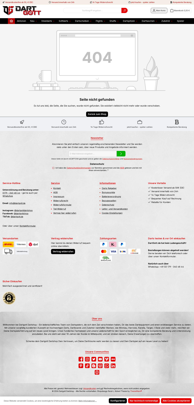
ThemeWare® (136, 391)
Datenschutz (108, 204)
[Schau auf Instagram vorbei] (87, 359)
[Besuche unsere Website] (97, 372)
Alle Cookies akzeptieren (176, 400)
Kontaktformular (28, 226)
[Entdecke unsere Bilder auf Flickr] (113, 359)
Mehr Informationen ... (88, 401)
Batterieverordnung (111, 196)
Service (55, 183)
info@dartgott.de (17, 203)
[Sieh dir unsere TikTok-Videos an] (87, 366)
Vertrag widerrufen (63, 251)
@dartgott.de (17, 216)
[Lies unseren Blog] (100, 366)
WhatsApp (8, 196)
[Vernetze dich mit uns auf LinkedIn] (113, 366)
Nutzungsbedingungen (133, 159)
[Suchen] (124, 10)
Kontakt (57, 188)
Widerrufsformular (62, 204)
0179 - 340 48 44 (11, 193)
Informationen (108, 183)
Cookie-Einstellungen (112, 213)
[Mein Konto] (159, 10)
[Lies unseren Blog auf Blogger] (94, 366)
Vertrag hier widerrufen (64, 213)
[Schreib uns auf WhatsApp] (107, 366)
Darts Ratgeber (109, 188)
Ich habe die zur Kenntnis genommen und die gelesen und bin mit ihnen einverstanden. (98, 169)
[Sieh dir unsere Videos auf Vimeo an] (107, 359)
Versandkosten (89, 388)
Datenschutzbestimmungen (79, 168)
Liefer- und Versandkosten (115, 209)
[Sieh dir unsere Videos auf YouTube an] (100, 359)
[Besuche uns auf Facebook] (81, 359)
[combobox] (92, 10)
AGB (122, 168)
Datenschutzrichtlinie (110, 159)
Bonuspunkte (108, 192)
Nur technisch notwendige (144, 400)
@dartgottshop (21, 213)
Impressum (58, 196)
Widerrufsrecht (60, 200)
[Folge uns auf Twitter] (94, 359)
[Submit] (121, 154)
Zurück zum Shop (97, 114)
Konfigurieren (117, 400)
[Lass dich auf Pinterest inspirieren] (81, 366)
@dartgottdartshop (23, 210)
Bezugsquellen (109, 200)
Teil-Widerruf (59, 209)
